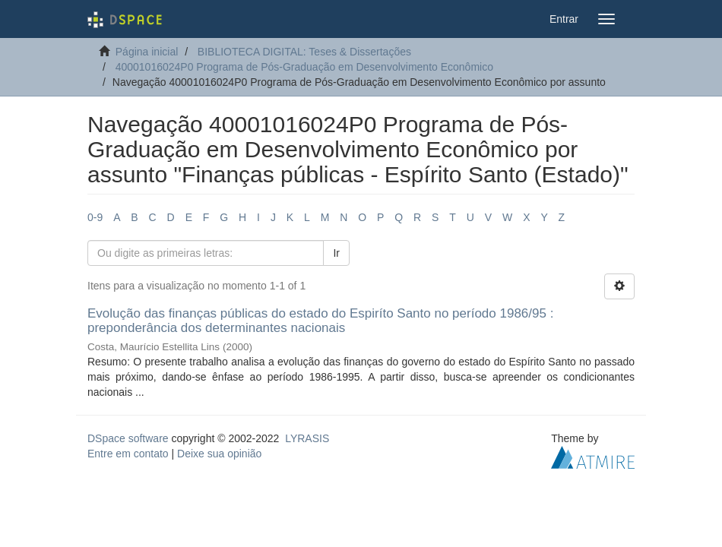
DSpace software (128, 438)
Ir (336, 253)
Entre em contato (128, 453)
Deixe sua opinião (219, 453)
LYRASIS (307, 438)
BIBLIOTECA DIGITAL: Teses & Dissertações (304, 52)
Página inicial (147, 52)
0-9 (95, 217)
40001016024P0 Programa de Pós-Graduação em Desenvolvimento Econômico (304, 67)
